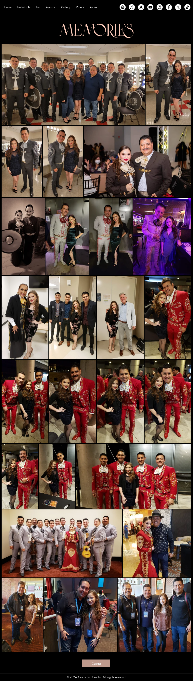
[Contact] (96, 663)
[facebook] (169, 7)
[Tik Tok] (187, 7)
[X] (178, 7)
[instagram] (160, 7)
